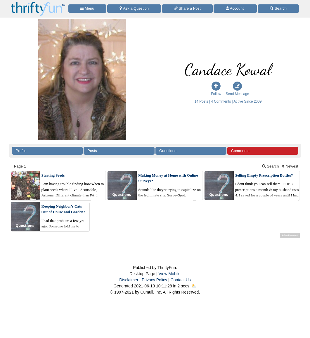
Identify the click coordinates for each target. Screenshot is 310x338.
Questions (167, 151)
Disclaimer (128, 279)
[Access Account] (235, 8)
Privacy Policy (154, 279)
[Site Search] (278, 8)
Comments (240, 151)
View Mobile (170, 273)
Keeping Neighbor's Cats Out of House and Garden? (63, 209)
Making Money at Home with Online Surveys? (168, 178)
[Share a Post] (187, 8)
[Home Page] (38, 3)
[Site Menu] (87, 8)
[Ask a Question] (134, 8)
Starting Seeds (53, 175)
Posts (92, 151)
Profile (21, 151)
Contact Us (181, 279)
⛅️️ (193, 286)
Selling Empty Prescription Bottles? (264, 175)
